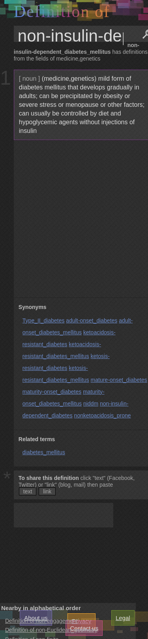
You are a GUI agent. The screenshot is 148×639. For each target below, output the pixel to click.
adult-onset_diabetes (91, 320)
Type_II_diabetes (43, 320)
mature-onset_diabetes (119, 380)
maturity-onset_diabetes (51, 392)
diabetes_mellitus (43, 452)
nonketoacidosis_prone (102, 415)
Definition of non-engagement (41, 621)
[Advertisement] (74, 219)
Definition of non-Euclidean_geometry (51, 630)
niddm (90, 403)
